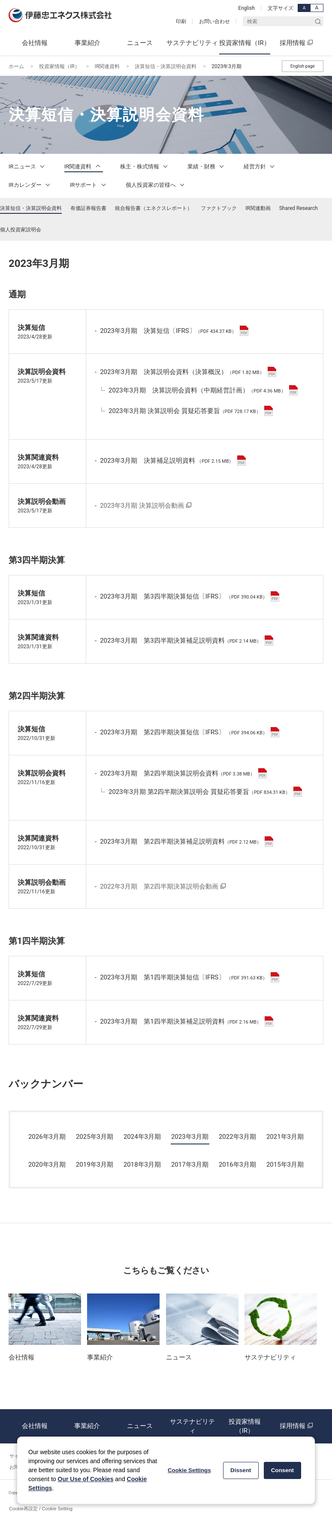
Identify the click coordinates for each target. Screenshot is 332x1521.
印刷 (181, 21)
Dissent (240, 1470)
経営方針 (260, 166)
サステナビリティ (192, 1426)
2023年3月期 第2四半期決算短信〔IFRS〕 (189, 732)
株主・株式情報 (145, 166)
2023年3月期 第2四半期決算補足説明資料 (186, 841)
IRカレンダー (31, 185)
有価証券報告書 (88, 208)
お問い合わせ (214, 21)
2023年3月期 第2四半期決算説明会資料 (183, 773)
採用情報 (297, 1426)
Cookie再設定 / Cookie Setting (40, 1508)
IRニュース (28, 166)
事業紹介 (87, 1426)
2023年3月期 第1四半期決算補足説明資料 (186, 1021)
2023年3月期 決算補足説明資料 (172, 460)
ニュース (140, 1426)
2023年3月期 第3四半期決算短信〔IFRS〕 (189, 596)
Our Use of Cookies (86, 1479)
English (246, 8)
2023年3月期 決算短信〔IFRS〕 (174, 331)
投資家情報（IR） (59, 66)
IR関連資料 (107, 66)
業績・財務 (206, 166)
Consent (282, 1470)
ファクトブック (219, 208)
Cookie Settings (189, 1470)
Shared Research (298, 208)
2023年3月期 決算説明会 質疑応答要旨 (191, 411)
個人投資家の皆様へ (156, 185)
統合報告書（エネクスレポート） (153, 208)
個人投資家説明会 (20, 230)
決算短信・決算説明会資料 (165, 66)
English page (302, 66)
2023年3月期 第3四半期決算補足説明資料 (186, 640)
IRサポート (89, 185)
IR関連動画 (258, 208)
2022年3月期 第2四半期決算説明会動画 (159, 886)
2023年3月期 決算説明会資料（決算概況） (188, 372)
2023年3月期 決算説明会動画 (142, 505)
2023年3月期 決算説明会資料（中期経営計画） (203, 390)
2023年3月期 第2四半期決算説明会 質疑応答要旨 (205, 792)
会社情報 (35, 1426)
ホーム (16, 66)
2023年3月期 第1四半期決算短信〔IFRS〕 (189, 977)
